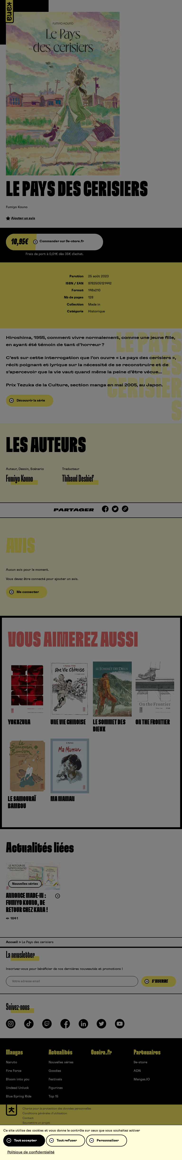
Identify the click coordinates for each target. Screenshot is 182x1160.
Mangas (14, 1052)
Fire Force (13, 1071)
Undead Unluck (17, 1088)
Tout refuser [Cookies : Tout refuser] (67, 1140)
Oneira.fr (101, 1052)
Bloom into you (17, 1079)
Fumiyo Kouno (16, 207)
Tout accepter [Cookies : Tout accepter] (25, 1140)
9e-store (140, 1062)
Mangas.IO (142, 1079)
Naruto (11, 1062)
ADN (137, 1071)
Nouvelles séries (61, 1062)
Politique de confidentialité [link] (31, 1152)
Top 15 (53, 1096)
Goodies (55, 1071)
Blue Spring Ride (18, 1096)
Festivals (55, 1079)
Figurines (56, 1088)
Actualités (60, 1052)
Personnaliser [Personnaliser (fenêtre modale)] (108, 1140)
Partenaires (147, 1052)
